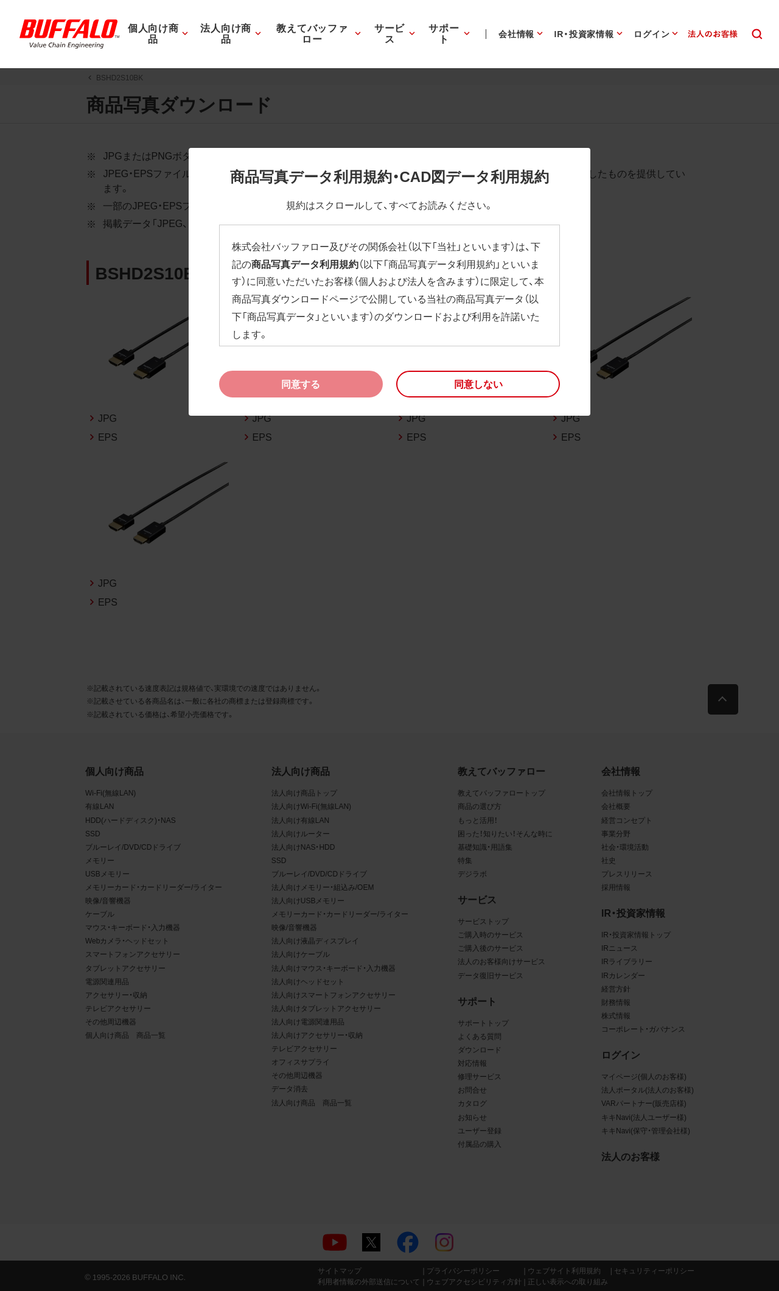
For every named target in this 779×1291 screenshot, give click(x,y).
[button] (478, 384)
